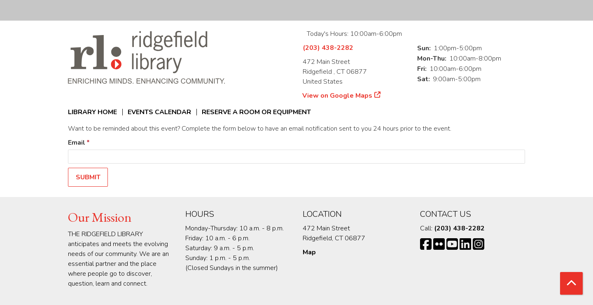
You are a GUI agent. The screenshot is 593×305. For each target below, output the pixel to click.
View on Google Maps (337, 95)
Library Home (92, 112)
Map (309, 252)
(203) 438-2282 (328, 47)
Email (76, 142)
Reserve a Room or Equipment (256, 112)
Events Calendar (159, 112)
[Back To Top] (571, 283)
